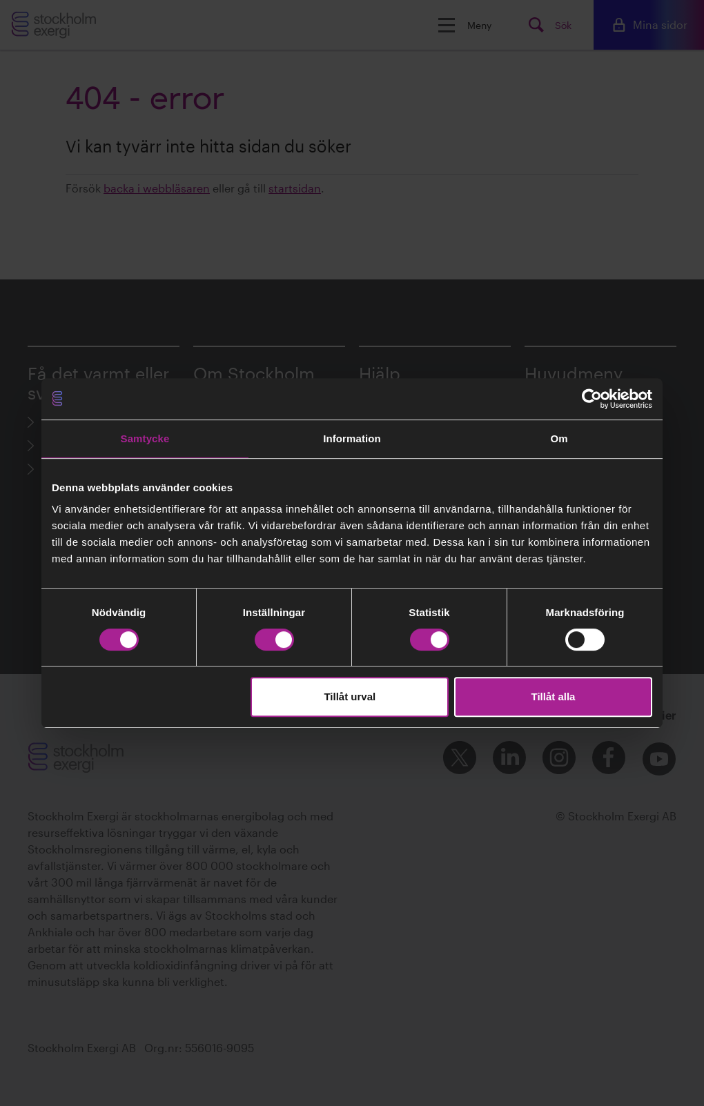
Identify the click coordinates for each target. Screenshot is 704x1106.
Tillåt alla (553, 696)
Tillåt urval (349, 696)
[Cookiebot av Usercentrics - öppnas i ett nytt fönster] (591, 398)
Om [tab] (558, 438)
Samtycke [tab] (145, 438)
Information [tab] (352, 438)
